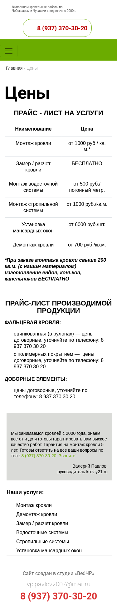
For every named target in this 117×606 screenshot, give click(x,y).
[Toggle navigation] (8, 51)
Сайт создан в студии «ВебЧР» (59, 573)
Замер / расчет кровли (42, 523)
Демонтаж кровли (36, 514)
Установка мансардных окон (49, 550)
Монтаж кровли (34, 505)
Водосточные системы (42, 532)
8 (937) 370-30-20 (62, 28)
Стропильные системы (42, 541)
